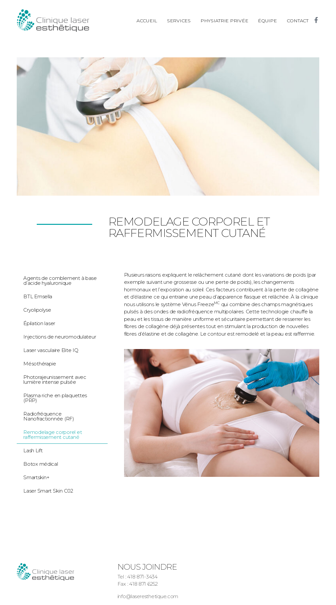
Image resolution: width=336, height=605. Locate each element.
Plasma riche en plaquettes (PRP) (55, 397)
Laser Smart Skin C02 (48, 491)
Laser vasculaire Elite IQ (50, 350)
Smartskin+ (36, 477)
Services (179, 21)
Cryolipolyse (37, 310)
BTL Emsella (37, 296)
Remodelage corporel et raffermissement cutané (52, 434)
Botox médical (40, 464)
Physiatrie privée (224, 21)
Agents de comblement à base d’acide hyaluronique (60, 280)
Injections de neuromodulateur (59, 337)
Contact (297, 21)
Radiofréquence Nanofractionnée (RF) (48, 416)
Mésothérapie (39, 364)
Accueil (146, 21)
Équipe (267, 21)
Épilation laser (39, 323)
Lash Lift (33, 450)
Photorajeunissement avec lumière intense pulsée (54, 379)
